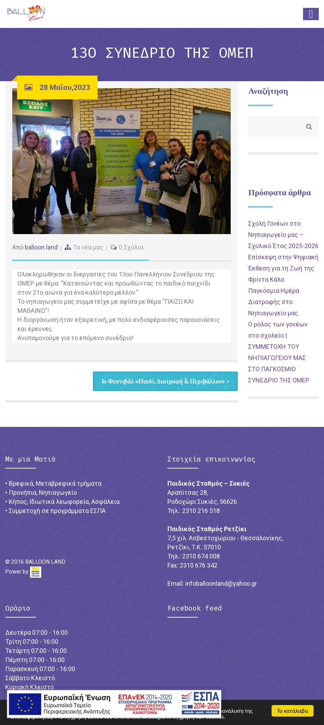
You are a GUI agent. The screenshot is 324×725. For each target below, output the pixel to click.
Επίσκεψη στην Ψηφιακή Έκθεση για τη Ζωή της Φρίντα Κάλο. (283, 268)
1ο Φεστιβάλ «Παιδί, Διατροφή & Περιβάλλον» (165, 381)
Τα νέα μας (88, 247)
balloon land (41, 247)
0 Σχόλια (131, 247)
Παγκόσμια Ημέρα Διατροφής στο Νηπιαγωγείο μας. (274, 302)
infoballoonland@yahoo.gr (221, 583)
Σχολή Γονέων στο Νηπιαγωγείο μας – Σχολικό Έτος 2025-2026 (283, 234)
